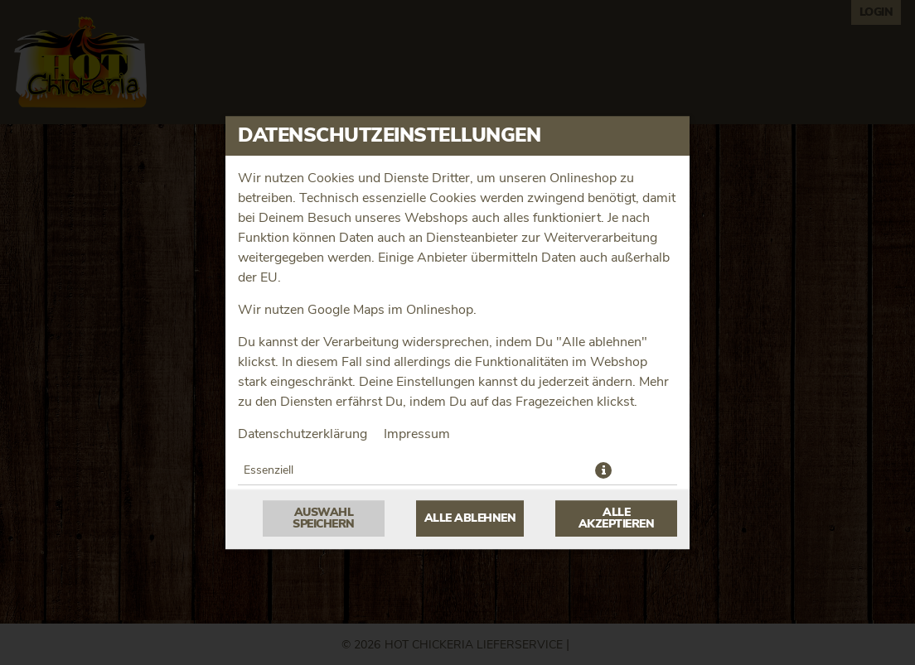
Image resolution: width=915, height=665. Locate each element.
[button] (603, 470)
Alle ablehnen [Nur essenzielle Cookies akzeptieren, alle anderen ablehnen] (470, 518)
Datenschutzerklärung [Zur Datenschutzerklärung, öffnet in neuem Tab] (302, 434)
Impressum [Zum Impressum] (417, 434)
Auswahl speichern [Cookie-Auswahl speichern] (324, 518)
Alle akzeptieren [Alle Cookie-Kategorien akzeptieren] (617, 518)
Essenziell (268, 470)
